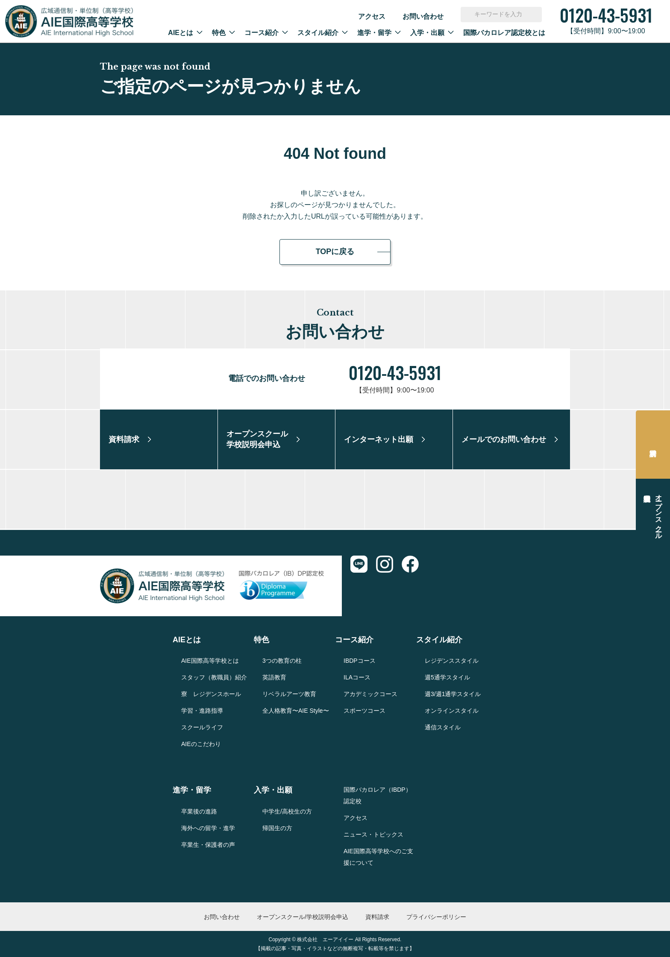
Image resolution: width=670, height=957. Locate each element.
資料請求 (653, 444)
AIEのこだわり (201, 743)
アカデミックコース (370, 694)
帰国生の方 (277, 828)
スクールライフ (202, 727)
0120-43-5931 (395, 372)
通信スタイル (443, 727)
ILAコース (357, 677)
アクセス (371, 16)
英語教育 (274, 677)
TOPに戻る (335, 251)
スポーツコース (364, 710)
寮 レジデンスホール (211, 694)
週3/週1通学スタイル (453, 694)
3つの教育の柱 (282, 660)
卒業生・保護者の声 (208, 844)
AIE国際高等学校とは (210, 660)
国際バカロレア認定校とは (504, 32)
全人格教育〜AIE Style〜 (295, 710)
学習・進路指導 (202, 710)
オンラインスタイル (452, 710)
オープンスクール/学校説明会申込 (302, 916)
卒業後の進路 (199, 811)
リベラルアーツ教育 (289, 694)
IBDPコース (360, 660)
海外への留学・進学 (208, 828)
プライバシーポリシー (436, 916)
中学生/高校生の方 (287, 811)
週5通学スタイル (447, 677)
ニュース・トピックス (373, 834)
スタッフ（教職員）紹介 (214, 677)
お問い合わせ (423, 16)
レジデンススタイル (452, 660)
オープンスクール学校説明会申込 (658, 513)
